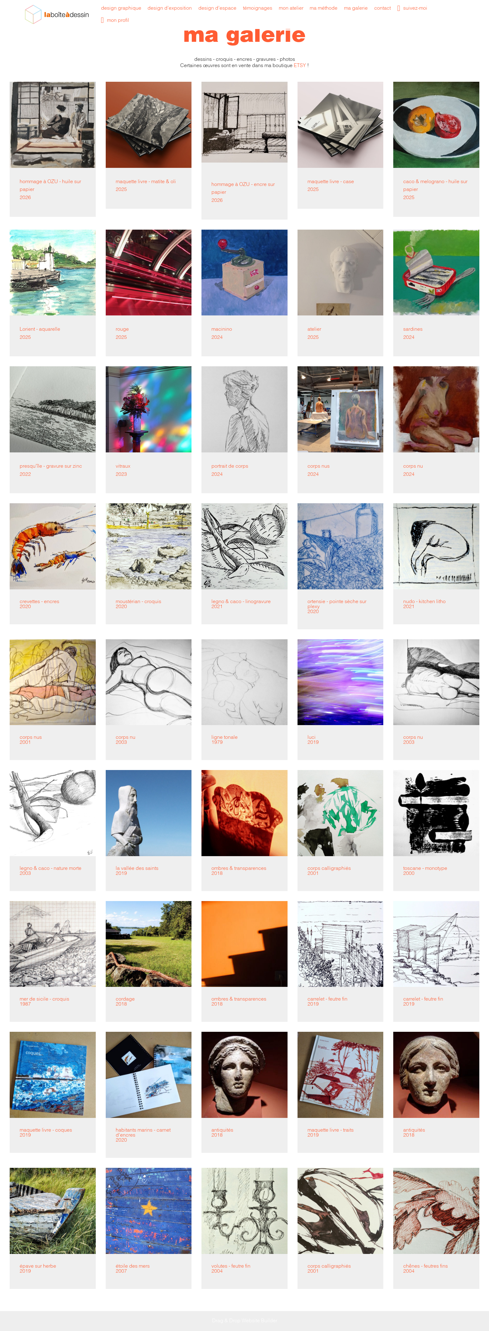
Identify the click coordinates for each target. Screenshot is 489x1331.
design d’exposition (170, 8)
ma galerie (356, 8)
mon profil (115, 20)
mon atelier (291, 8)
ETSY (300, 65)
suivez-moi (412, 8)
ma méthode (323, 8)
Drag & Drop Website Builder (244, 1321)
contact (382, 8)
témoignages (257, 8)
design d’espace (217, 8)
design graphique (121, 8)
